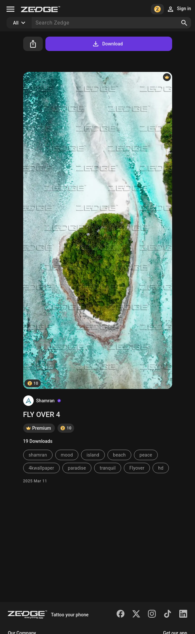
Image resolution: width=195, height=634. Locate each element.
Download (107, 44)
